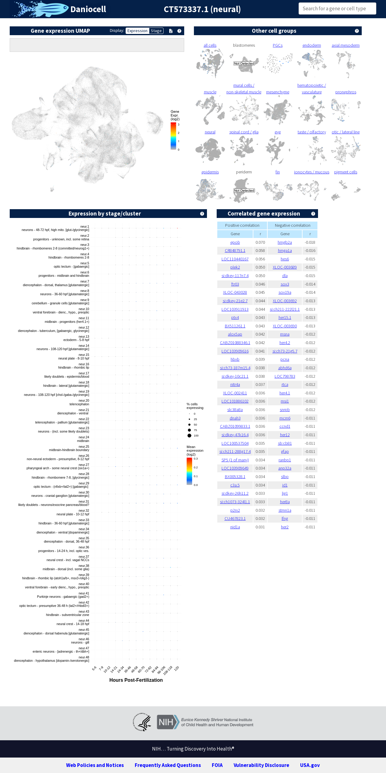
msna (285, 334)
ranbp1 (285, 460)
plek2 (235, 267)
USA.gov (310, 765)
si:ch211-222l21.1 (285, 309)
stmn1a (285, 510)
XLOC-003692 (285, 300)
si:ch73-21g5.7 (285, 351)
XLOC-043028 (235, 292)
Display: (117, 30)
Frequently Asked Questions (168, 765)
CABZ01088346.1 (235, 342)
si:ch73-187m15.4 (235, 367)
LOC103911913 (235, 309)
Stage (156, 30)
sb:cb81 (285, 443)
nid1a (235, 527)
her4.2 (284, 342)
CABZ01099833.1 (235, 426)
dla (285, 275)
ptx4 (235, 317)
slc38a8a (235, 409)
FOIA (217, 765)
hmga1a (285, 250)
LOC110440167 (235, 259)
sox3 (285, 284)
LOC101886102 (235, 401)
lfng (285, 518)
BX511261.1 (235, 326)
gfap (285, 451)
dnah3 (235, 418)
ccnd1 (284, 426)
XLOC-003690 (285, 326)
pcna (284, 359)
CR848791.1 (235, 250)
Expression (137, 30)
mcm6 (284, 418)
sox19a (285, 292)
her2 (285, 527)
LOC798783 (285, 376)
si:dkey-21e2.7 (235, 300)
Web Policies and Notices (95, 765)
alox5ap (235, 334)
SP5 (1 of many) (235, 460)
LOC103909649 (235, 468)
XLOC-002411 (235, 393)
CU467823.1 (235, 518)
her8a (285, 501)
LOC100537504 (235, 443)
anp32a (284, 468)
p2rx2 (235, 510)
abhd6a (285, 367)
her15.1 (285, 317)
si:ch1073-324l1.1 (235, 501)
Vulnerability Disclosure (261, 765)
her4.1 (284, 393)
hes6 (285, 259)
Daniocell (88, 9)
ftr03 (235, 284)
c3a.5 (235, 485)
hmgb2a (285, 242)
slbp (285, 476)
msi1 (285, 401)
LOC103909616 (235, 351)
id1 (285, 485)
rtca (285, 384)
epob (235, 242)
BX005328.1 (235, 476)
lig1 (285, 493)
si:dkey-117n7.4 (235, 275)
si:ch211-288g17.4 (235, 451)
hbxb (235, 359)
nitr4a (235, 384)
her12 (285, 434)
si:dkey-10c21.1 (235, 376)
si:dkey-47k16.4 (235, 434)
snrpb (285, 409)
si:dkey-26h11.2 (235, 493)
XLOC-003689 (285, 267)
